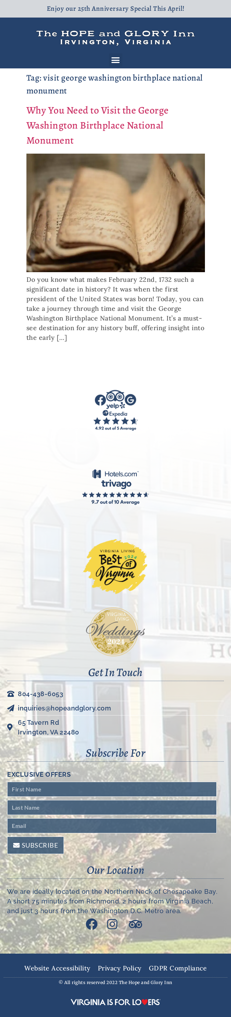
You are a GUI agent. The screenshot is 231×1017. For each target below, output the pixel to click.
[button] (115, 60)
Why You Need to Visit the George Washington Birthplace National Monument (97, 125)
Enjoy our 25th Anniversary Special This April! (116, 8)
